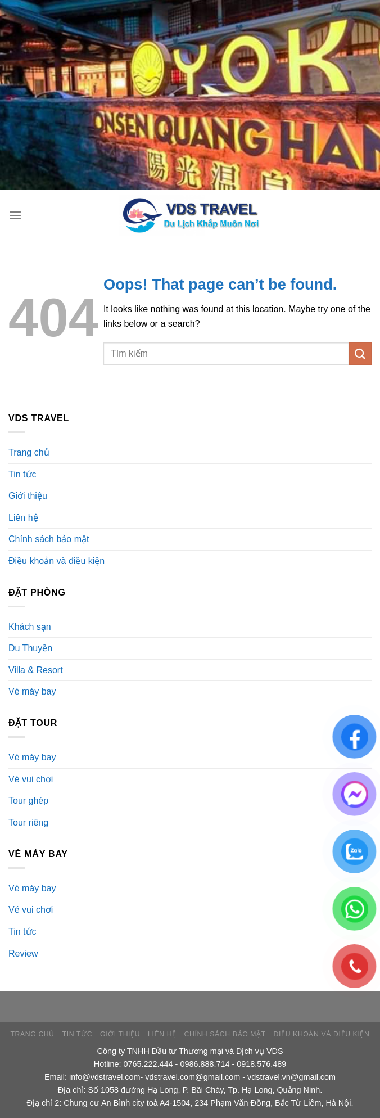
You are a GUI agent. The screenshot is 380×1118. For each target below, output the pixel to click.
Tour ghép (28, 800)
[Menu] (15, 215)
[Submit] (360, 353)
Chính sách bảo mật (48, 539)
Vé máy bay (32, 691)
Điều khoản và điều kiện (56, 561)
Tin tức (22, 474)
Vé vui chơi (30, 779)
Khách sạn (29, 627)
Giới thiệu (27, 496)
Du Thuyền (30, 648)
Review (23, 953)
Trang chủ (28, 452)
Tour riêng (28, 822)
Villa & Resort (35, 670)
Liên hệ (23, 517)
